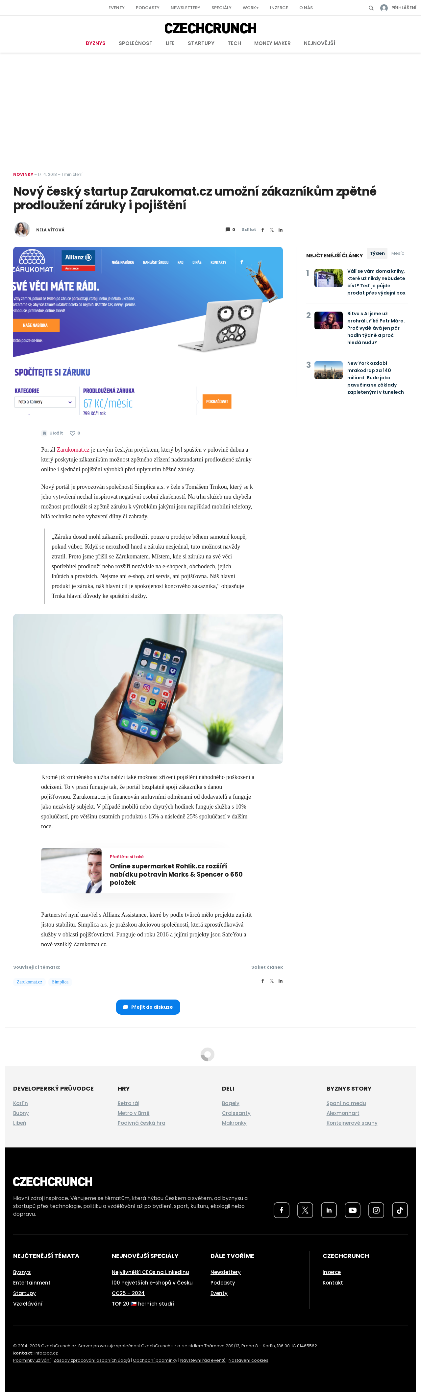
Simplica (60, 981)
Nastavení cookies (248, 1360)
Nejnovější (319, 43)
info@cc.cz (46, 1353)
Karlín (20, 1103)
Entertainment (32, 1282)
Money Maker (272, 43)
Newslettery (185, 8)
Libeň (19, 1123)
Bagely (230, 1103)
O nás (306, 8)
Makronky (234, 1123)
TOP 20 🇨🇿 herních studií (143, 1303)
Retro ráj (128, 1103)
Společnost (136, 43)
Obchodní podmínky (155, 1360)
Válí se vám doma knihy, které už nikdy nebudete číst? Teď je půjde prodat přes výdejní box (376, 282)
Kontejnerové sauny (352, 1123)
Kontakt (333, 1282)
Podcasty (148, 8)
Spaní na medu (346, 1103)
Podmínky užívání (32, 1360)
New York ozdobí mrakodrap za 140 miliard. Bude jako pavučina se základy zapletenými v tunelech (375, 377)
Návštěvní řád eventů (203, 1360)
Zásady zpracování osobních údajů (92, 1360)
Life (170, 43)
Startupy (201, 43)
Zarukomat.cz (29, 981)
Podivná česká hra (141, 1123)
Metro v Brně (134, 1113)
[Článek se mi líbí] (75, 433)
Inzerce (279, 8)
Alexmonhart (343, 1113)
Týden (377, 253)
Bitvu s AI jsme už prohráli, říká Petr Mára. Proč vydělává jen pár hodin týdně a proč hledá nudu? (376, 328)
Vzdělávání (27, 1303)
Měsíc (397, 253)
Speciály (221, 8)
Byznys (96, 43)
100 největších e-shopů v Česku (152, 1282)
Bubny (21, 1113)
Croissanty (236, 1113)
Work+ (251, 8)
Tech (234, 43)
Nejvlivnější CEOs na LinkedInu (150, 1272)
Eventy (117, 8)
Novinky (23, 174)
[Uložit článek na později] (52, 433)
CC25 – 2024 (128, 1293)
